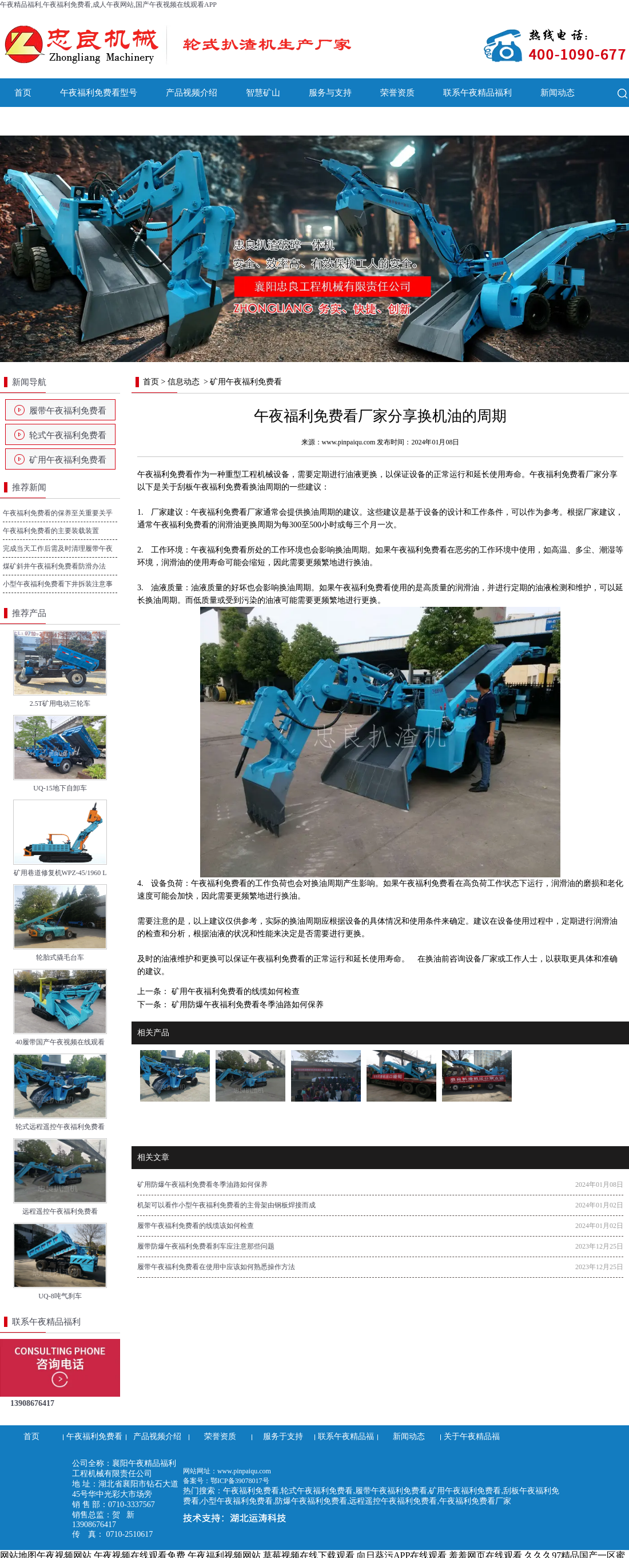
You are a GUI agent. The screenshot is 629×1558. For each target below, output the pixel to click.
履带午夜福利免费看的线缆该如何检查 (195, 1226)
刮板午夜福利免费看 (213, 487)
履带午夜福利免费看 (67, 410)
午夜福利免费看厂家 (566, 474)
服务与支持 (330, 92)
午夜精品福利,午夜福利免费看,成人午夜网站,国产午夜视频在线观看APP (108, 5)
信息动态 (184, 381)
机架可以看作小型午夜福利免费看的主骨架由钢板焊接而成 (226, 1205)
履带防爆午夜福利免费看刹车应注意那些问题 (205, 1246)
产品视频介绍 (191, 92)
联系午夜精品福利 (477, 92)
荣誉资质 (397, 92)
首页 (22, 92)
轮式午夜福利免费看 (67, 435)
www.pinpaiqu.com (349, 442)
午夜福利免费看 (165, 474)
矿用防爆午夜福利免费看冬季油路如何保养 (246, 1004)
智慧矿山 (263, 92)
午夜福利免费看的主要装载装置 (51, 531)
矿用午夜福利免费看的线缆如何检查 (234, 991)
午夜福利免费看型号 (98, 92)
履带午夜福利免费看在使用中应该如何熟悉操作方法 (216, 1267)
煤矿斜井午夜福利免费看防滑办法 (54, 566)
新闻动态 (557, 92)
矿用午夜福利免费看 (67, 459)
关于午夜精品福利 (48, 121)
